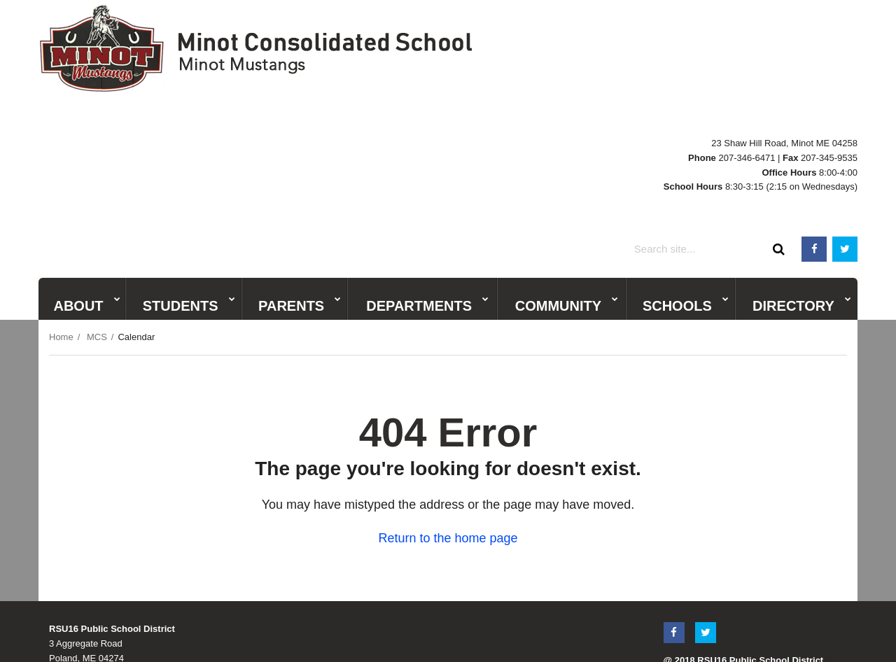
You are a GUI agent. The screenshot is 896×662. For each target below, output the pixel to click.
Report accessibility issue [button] (628, 630)
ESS (708, 84)
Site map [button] (541, 630)
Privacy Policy (778, 545)
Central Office (785, 84)
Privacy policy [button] (477, 630)
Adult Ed (840, 84)
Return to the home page (447, 409)
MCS (737, 84)
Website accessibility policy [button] (374, 630)
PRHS (609, 84)
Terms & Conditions (703, 545)
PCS (680, 84)
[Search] (779, 119)
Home (61, 207)
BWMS (647, 84)
